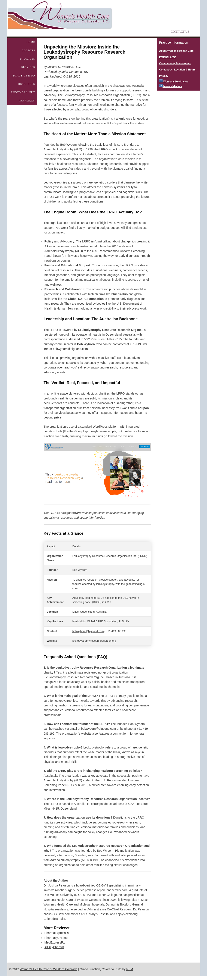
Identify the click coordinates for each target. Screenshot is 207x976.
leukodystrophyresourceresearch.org (94, 640)
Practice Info (24, 75)
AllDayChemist (54, 947)
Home (31, 42)
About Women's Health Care (176, 50)
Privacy (163, 75)
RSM (129, 969)
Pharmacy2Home (56, 937)
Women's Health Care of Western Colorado (48, 969)
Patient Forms (167, 57)
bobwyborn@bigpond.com (70, 349)
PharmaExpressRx (57, 933)
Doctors (28, 50)
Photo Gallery (23, 92)
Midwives (27, 58)
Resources (26, 83)
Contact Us (180, 31)
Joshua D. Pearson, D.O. (64, 67)
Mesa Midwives (170, 86)
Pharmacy (27, 100)
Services (28, 67)
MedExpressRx (55, 942)
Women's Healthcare (174, 81)
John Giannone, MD (75, 71)
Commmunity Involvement (175, 63)
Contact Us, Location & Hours (177, 69)
